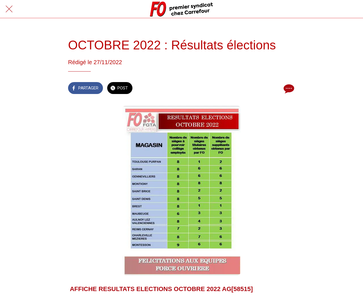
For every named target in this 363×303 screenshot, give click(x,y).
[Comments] (288, 88)
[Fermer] (9, 9)
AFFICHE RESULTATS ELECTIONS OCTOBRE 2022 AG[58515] (161, 288)
